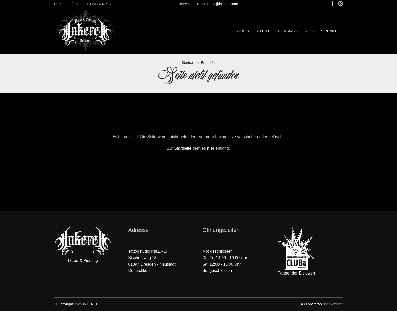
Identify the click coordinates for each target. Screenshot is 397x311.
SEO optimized (311, 304)
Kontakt (330, 31)
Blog (309, 31)
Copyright (65, 304)
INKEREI (90, 304)
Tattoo (263, 31)
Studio (242, 31)
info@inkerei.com (223, 4)
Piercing (288, 31)
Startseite (189, 63)
